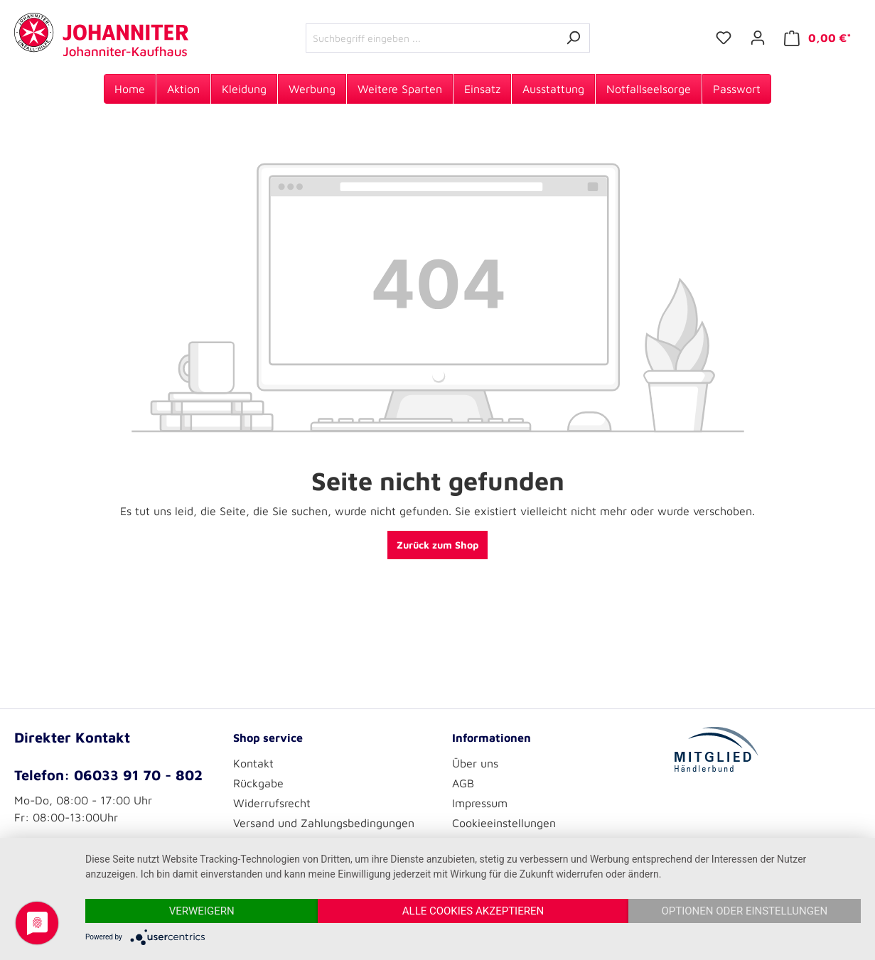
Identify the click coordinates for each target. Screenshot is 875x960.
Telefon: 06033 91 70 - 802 (108, 775)
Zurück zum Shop (437, 545)
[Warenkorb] (818, 38)
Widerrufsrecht (272, 803)
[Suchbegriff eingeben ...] (431, 38)
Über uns (475, 763)
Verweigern (202, 911)
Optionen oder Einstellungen (744, 911)
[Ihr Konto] (758, 37)
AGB (463, 783)
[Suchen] (573, 38)
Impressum (480, 803)
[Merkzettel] (724, 37)
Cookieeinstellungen (504, 822)
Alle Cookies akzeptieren (473, 911)
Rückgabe (258, 783)
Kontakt (253, 763)
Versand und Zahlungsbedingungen (323, 822)
